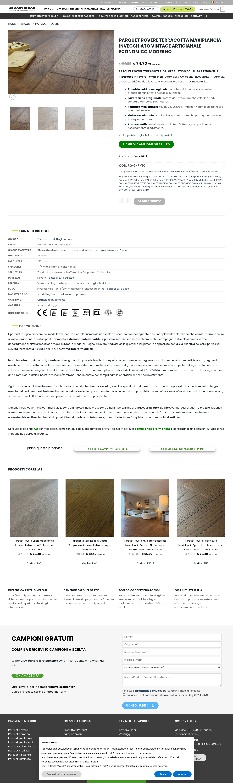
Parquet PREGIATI (214, 180)
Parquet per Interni (20, 738)
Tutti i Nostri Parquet (45, 16)
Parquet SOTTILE (212, 176)
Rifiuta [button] (163, 774)
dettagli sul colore (63, 239)
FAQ (194, 2)
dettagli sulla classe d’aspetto (112, 250)
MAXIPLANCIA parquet (141, 186)
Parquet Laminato (19, 759)
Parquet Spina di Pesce (22, 746)
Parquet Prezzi (73, 734)
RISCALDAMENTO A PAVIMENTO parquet (183, 176)
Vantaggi (124, 734)
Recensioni (182, 16)
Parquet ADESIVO (133, 176)
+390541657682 (146, 9)
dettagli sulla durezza (61, 277)
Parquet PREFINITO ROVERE (132, 183)
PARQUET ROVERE (47, 24)
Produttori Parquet (75, 730)
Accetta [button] (182, 774)
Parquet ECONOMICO (180, 183)
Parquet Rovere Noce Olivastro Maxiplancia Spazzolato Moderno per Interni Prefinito (89, 545)
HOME (12, 24)
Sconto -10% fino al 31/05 (178, 9)
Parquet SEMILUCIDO (157, 183)
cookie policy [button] (144, 753)
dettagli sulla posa (118, 288)
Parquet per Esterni (20, 742)
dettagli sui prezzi (64, 244)
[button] (190, 742)
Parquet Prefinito (19, 750)
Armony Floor (107, 2)
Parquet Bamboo (19, 734)
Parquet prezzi (140, 16)
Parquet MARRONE (152, 176)
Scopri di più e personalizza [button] (61, 774)
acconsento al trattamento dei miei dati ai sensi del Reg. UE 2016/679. (167, 695)
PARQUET (25, 24)
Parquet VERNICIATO (138, 190)
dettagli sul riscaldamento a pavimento (65, 294)
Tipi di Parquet (149, 2)
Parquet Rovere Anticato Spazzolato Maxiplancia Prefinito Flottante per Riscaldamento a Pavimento (145, 545)
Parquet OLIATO (127, 180)
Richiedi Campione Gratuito (146, 144)
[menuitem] (218, 2)
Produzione (166, 2)
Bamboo (122, 2)
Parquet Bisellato (195, 180)
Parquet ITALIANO (145, 180)
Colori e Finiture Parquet (79, 16)
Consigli (204, 2)
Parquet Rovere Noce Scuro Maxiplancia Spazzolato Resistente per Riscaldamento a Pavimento (200, 545)
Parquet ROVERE (210, 171)
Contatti (196, 16)
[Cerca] (206, 16)
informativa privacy (148, 691)
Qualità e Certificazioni (113, 16)
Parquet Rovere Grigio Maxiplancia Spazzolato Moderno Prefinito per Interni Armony (34, 545)
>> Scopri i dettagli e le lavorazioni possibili (145, 135)
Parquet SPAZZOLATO (197, 186)
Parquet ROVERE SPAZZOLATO (170, 180)
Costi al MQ (182, 2)
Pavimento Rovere (201, 183)
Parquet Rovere (18, 730)
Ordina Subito (149, 201)
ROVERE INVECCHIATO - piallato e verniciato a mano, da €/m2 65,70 (166, 171)
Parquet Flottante (19, 755)
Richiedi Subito (139, 705)
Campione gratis (162, 16)
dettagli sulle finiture (98, 283)
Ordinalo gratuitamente (51, 299)
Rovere (135, 2)
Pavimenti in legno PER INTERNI (169, 186)
